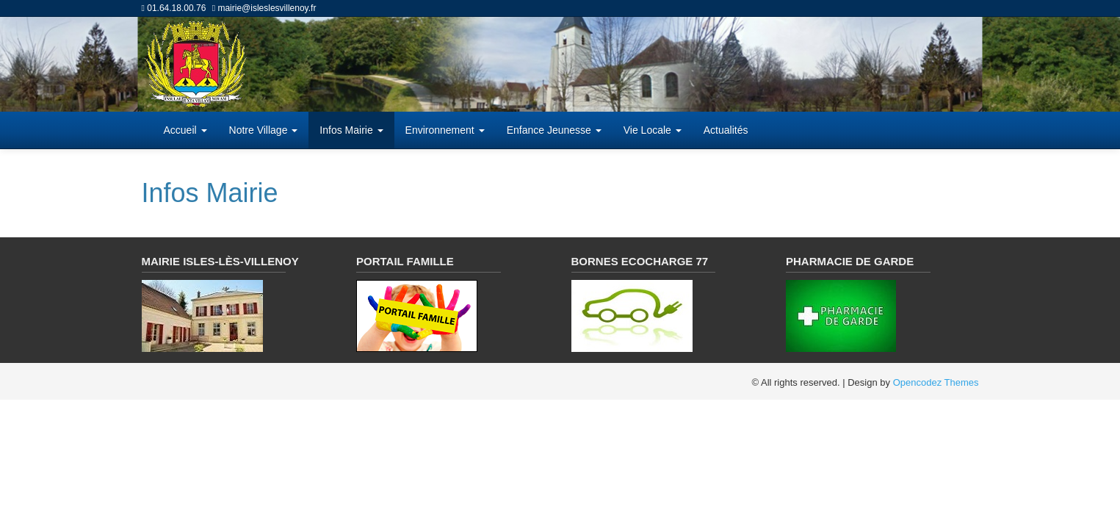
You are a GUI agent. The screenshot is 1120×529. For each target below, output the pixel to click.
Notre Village (263, 130)
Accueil (185, 130)
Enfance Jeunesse (554, 130)
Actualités (726, 130)
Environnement (445, 130)
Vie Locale (653, 130)
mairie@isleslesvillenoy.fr (266, 8)
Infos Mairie (351, 130)
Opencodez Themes (936, 382)
